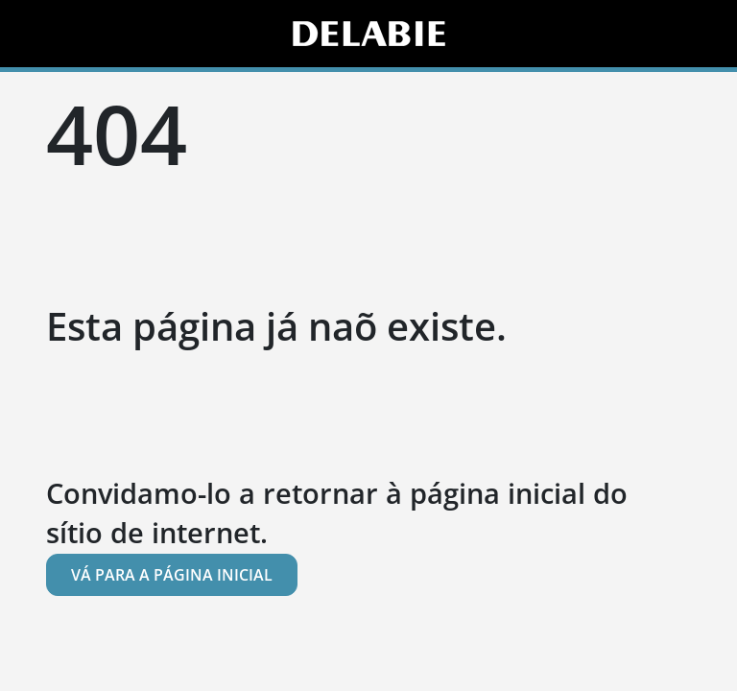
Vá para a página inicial (172, 574)
